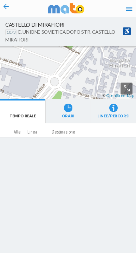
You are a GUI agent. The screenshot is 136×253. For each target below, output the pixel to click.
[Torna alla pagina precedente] (6, 8)
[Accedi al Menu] (129, 8)
